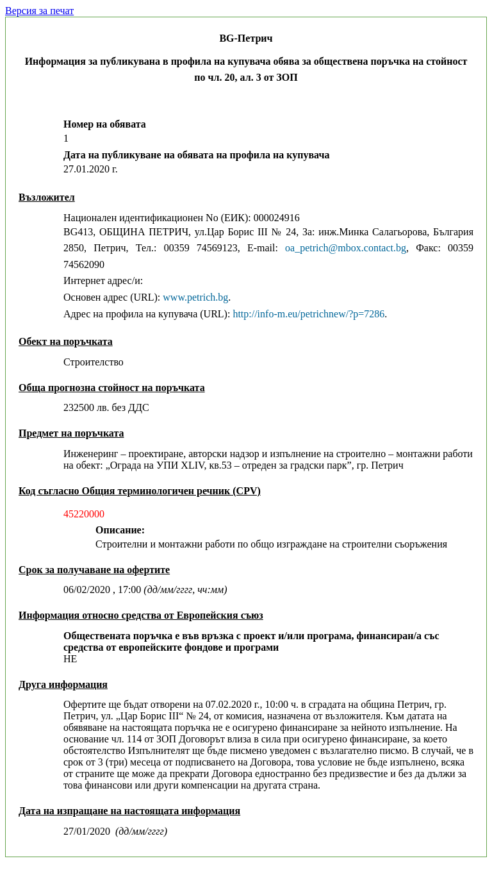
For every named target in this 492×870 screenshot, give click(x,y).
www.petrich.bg (195, 297)
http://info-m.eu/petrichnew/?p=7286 (308, 313)
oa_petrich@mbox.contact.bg (345, 247)
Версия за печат (39, 10)
